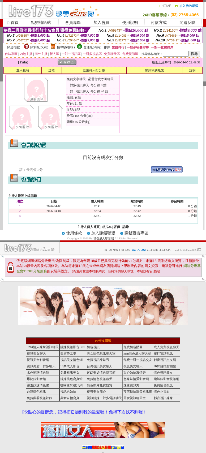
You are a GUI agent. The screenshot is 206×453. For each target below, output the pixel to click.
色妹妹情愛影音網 (136, 379)
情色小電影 (162, 392)
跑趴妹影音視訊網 (166, 379)
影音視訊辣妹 (163, 398)
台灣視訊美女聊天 (99, 366)
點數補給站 (41, 22)
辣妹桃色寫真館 (71, 379)
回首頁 (13, 22)
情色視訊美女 (163, 372)
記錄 (125, 227)
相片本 (106, 227)
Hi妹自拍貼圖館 (165, 366)
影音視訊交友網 (165, 360)
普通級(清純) (92, 47)
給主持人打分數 (94, 70)
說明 (192, 70)
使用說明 (130, 22)
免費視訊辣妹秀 (98, 360)
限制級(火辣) (39, 47)
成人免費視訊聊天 (166, 347)
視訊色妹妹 (68, 392)
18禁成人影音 (69, 366)
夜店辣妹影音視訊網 (137, 392)
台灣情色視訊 (36, 392)
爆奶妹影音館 (36, 379)
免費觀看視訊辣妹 (39, 398)
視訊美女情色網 (71, 360)
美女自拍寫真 (69, 398)
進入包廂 (22, 70)
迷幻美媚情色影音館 (101, 372)
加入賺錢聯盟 (103, 233)
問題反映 (187, 22)
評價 (117, 227)
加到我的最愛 (154, 70)
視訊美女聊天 (36, 353)
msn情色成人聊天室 (137, 353)
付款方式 (159, 22)
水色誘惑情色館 (38, 372)
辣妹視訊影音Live (72, 347)
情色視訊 (93, 347)
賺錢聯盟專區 (136, 233)
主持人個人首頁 (88, 227)
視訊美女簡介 (96, 392)
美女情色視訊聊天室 (101, 353)
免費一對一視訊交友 (137, 360)
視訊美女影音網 (38, 360)
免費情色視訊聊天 (99, 379)
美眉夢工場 (68, 353)
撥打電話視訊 (163, 353)
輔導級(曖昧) (66, 47)
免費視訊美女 (69, 372)
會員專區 (73, 22)
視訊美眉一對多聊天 (41, 366)
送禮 (51, 70)
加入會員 (101, 22)
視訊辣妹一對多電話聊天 (104, 398)
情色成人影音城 (103, 238)
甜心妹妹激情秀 (134, 372)
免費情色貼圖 (133, 347)
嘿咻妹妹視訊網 (71, 385)
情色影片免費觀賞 (99, 385)
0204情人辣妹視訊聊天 (43, 347)
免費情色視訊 (163, 385)
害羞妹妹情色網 (38, 385)
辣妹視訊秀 (131, 385)
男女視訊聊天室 (134, 398)
